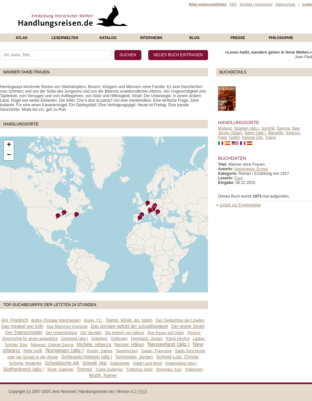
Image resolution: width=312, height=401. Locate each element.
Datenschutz (285, 4)
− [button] (9, 155)
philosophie (281, 38)
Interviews (151, 38)
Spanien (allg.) (246, 128)
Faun (238, 178)
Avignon (293, 133)
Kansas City (252, 137)
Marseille (275, 133)
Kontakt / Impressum (256, 4)
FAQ (233, 4)
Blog (194, 38)
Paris (222, 137)
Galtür (234, 137)
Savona (283, 128)
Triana (270, 137)
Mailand (225, 128)
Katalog (108, 38)
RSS (143, 391)
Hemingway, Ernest (251, 169)
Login (307, 4)
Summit (268, 128)
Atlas (22, 38)
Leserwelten (64, 38)
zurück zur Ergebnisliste (240, 205)
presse (237, 38)
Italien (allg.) (255, 133)
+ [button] (9, 145)
